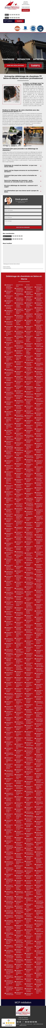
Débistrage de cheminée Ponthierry (9, 348)
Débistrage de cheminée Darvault (29, 877)
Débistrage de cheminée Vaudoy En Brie (9, 603)
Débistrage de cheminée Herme (29, 519)
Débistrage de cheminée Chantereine (9, 339)
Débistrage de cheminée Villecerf (9, 535)
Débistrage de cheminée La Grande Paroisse (29, 611)
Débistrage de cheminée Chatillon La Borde (39, 445)
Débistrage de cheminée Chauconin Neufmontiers (19, 667)
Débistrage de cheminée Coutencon (29, 966)
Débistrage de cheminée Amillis (39, 985)
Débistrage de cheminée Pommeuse (19, 486)
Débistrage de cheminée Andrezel (39, 963)
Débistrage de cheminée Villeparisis (9, 452)
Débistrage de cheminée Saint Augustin (19, 342)
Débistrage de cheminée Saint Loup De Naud (9, 956)
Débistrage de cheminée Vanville (9, 629)
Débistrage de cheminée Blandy (39, 813)
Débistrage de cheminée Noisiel (19, 655)
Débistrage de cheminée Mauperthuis (19, 956)
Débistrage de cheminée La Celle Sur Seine (39, 670)
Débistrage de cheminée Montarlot (19, 867)
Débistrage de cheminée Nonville (19, 639)
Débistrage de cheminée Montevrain (19, 821)
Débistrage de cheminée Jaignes (29, 485)
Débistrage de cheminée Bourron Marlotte (39, 750)
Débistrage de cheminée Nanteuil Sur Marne (19, 684)
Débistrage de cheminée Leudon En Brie (29, 412)
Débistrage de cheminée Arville (39, 947)
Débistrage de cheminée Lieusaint (29, 407)
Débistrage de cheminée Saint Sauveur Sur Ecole (9, 863)
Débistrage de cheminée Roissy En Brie (19, 392)
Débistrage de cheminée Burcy (39, 709)
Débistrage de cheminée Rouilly (19, 387)
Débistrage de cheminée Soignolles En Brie (9, 760)
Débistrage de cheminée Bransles (39, 735)
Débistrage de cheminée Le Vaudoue (9, 608)
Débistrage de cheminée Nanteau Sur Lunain (19, 701)
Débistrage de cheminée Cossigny (9, 297)
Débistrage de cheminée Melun (19, 922)
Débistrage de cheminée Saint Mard (9, 947)
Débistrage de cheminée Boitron (39, 770)
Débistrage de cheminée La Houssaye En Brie (29, 513)
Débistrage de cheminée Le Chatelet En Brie (39, 463)
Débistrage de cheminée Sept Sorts (9, 795)
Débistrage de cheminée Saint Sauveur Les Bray (9, 870)
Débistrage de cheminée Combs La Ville (39, 345)
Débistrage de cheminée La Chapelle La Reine (39, 530)
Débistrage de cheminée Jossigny (29, 475)
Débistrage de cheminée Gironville (29, 626)
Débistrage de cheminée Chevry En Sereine (39, 389)
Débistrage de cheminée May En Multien (19, 946)
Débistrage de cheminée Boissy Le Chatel (39, 775)
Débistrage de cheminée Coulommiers (39, 304)
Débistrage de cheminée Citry (39, 368)
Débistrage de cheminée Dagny (29, 905)
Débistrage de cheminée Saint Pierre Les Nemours (9, 887)
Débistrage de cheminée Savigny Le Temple (9, 809)
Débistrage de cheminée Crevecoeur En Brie (29, 943)
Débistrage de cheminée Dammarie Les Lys (29, 900)
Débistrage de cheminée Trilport (9, 664)
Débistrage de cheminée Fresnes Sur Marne (29, 684)
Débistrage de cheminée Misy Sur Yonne (19, 898)
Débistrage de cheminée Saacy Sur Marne (19, 357)
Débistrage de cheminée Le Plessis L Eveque (19, 510)
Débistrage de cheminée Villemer (9, 506)
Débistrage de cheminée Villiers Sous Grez (9, 426)
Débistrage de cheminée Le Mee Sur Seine (19, 941)
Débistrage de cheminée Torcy (9, 694)
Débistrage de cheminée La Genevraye (29, 655)
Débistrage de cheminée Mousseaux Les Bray (19, 746)
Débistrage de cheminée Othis (19, 589)
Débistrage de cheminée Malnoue (9, 318)
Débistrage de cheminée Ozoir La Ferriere (19, 593)
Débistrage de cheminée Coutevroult (29, 961)
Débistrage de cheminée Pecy (19, 552)
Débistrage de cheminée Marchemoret (29, 288)
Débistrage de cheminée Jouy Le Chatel (29, 470)
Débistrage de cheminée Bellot (39, 844)
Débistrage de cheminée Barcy (39, 872)
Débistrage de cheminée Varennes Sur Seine (9, 623)
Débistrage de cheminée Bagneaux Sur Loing (39, 912)
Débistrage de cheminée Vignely (9, 544)
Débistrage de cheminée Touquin (9, 690)
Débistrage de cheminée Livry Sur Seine (29, 388)
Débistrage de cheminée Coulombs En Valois (39, 310)
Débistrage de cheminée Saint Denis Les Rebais (19, 311)
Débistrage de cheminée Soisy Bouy (10, 754)
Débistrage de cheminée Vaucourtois (9, 613)
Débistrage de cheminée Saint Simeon (9, 858)
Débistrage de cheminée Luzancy (29, 333)
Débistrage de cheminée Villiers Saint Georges (9, 432)
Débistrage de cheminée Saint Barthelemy (19, 333)
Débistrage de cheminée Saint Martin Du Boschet (9, 922)
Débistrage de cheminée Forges (29, 695)
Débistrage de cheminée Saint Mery (9, 917)
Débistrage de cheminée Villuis (9, 408)
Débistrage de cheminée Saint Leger (9, 961)
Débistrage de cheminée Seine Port (9, 799)
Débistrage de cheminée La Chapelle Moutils (39, 499)
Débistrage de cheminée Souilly (9, 344)
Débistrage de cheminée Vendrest (9, 589)
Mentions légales (26, 1024)
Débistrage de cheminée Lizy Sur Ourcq (29, 378)
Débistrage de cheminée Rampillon (19, 425)
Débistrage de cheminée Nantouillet (19, 690)
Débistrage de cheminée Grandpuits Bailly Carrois (29, 605)
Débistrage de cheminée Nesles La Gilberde (19, 673)
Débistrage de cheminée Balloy (39, 897)
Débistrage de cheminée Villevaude (9, 443)
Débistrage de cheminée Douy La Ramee (29, 844)
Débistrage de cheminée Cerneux (39, 652)
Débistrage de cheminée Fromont (29, 674)
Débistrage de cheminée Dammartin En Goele (29, 893)
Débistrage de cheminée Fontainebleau (29, 739)
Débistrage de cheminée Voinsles (9, 389)
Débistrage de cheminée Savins (9, 804)
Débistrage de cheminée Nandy (19, 718)
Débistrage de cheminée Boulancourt (39, 756)
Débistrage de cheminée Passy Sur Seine (19, 562)
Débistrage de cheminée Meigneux (19, 932)
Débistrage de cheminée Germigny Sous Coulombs (29, 643)
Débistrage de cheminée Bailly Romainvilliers (40, 902)
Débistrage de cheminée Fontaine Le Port (29, 727)
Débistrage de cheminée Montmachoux (19, 787)
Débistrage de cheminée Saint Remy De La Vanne (9, 881)
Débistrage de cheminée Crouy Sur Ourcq (29, 920)
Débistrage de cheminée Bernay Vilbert (39, 834)
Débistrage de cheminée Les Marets (19, 989)
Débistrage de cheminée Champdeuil (39, 571)
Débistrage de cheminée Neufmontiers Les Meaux (9, 287)
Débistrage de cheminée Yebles (9, 353)
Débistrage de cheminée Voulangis (9, 379)
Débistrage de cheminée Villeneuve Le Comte (9, 494)
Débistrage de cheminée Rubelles (19, 373)
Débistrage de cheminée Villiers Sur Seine (9, 413)
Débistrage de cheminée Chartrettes (39, 484)
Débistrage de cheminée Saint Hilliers (9, 977)
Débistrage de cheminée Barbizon (39, 882)
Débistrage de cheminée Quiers (19, 430)
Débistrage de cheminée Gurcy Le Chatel (29, 548)
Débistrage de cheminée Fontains (29, 716)
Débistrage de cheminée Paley (19, 572)
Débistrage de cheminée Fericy (29, 773)
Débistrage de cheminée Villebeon (9, 530)
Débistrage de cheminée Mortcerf (19, 761)
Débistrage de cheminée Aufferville (39, 943)
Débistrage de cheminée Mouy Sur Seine (20, 723)
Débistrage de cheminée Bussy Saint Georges (39, 692)
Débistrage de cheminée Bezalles (39, 823)
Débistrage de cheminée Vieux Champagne (9, 555)
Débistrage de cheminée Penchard (19, 548)
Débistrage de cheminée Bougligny (39, 760)
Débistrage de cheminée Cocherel (39, 360)
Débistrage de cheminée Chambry (39, 596)
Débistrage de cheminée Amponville (39, 981)
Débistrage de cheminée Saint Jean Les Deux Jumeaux (9, 971)
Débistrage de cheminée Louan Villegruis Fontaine (29, 351)
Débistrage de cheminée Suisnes (9, 292)
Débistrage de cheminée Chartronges (39, 479)
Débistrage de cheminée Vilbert (9, 540)
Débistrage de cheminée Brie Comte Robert (39, 720)
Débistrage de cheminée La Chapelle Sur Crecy (39, 505)
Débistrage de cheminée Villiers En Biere (10, 438)
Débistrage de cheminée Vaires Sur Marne (9, 645)
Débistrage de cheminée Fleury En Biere (29, 744)
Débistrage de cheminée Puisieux (19, 439)
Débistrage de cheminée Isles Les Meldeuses (29, 504)
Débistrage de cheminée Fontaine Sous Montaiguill (29, 721)
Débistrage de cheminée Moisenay (19, 882)
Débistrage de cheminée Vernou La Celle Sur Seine (9, 567)
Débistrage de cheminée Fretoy (29, 679)
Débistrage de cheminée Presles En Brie (19, 449)
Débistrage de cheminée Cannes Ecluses (39, 675)
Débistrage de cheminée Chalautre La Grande (39, 619)
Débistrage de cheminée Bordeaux (9, 328)
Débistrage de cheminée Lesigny (29, 417)
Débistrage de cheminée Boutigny (39, 740)
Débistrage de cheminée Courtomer (29, 975)
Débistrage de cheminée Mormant (19, 766)
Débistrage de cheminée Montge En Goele (19, 816)
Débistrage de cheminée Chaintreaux (39, 625)
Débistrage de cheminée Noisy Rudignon (20, 651)
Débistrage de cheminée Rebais (19, 420)
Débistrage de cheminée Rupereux (19, 363)
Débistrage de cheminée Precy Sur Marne (19, 459)
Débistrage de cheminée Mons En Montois (20, 872)
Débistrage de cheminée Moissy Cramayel (19, 887)
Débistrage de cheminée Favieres (29, 783)
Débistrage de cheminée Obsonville (19, 628)
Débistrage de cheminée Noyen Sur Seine (19, 634)
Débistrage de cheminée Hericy (29, 529)
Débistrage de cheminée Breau (39, 725)
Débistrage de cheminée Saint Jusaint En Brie (9, 966)
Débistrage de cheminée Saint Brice (19, 328)
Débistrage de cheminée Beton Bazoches (39, 828)
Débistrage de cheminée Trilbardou (9, 659)
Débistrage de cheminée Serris (9, 790)
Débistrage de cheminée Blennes (39, 818)
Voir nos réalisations (15, 65)
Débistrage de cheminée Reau (19, 415)
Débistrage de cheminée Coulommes (39, 299)
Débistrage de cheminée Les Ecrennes (29, 840)
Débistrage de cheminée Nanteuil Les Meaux (19, 695)
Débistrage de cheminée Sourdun (9, 738)
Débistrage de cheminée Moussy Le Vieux (19, 733)
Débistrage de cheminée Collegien (39, 355)
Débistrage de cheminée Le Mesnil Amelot (19, 907)
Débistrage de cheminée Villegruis (9, 520)
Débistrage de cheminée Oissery (19, 619)
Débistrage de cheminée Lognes (29, 373)
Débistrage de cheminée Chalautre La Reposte (39, 606)
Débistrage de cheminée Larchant (29, 441)
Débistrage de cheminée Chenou (39, 405)
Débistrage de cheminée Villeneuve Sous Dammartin (9, 480)
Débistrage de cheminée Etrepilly (29, 804)
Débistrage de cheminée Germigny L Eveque (29, 649)
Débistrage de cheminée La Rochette (19, 397)
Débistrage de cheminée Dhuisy (29, 872)
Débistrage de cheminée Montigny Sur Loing (19, 792)
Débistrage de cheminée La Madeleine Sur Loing (29, 316)
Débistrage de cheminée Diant (29, 868)
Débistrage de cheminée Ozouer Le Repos (19, 584)
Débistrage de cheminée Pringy (19, 454)
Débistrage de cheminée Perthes (19, 543)
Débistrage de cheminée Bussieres (39, 698)
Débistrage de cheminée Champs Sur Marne (39, 560)
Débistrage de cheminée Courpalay (29, 990)
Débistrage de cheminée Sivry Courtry (9, 775)
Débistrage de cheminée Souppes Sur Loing (9, 744)
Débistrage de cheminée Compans (39, 350)
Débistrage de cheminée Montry (19, 771)
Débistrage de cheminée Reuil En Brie (19, 402)
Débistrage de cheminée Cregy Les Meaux (29, 949)
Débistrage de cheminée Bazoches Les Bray (39, 866)
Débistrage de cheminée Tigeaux (9, 703)
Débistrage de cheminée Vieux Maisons (9, 549)
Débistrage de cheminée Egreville (29, 825)
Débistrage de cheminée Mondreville (19, 877)
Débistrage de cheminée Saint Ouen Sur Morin (10, 898)
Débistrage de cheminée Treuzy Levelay (9, 669)
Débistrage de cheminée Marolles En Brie (19, 972)
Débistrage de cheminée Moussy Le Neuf (19, 740)
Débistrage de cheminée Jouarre (29, 466)
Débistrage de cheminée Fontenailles (29, 711)
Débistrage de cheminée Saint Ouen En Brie (9, 902)
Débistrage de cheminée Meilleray (19, 927)
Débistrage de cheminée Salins (9, 842)
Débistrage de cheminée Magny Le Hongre (29, 322)
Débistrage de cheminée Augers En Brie (39, 930)
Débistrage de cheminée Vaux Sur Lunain (9, 594)
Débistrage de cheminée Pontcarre (19, 470)
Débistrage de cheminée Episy (30, 816)
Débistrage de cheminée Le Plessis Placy (19, 505)
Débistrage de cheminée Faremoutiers (29, 788)
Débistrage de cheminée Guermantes (29, 554)
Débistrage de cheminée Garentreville (29, 664)
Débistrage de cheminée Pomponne (19, 481)
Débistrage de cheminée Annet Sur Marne (39, 969)
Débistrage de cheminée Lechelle (29, 432)
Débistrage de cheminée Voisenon (9, 384)
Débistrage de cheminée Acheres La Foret (39, 991)
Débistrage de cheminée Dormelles (29, 858)
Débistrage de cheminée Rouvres (19, 382)
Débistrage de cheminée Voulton (9, 374)
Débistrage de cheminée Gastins (29, 660)
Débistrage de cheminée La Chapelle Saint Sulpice (39, 518)
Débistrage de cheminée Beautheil (39, 848)
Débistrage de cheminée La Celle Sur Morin (39, 665)
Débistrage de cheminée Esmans (29, 808)
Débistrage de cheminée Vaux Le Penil (9, 598)
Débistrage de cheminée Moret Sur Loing (19, 776)
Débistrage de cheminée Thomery (9, 719)
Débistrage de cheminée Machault (29, 328)
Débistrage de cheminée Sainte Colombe (19, 322)
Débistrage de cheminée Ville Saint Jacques (9, 448)
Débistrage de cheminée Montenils (19, 839)
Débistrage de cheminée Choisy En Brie (39, 378)
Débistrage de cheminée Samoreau (9, 826)
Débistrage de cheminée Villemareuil (9, 510)
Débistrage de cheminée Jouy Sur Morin (29, 461)
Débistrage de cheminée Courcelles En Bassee (39, 289)
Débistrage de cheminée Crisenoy (29, 937)
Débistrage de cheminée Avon (39, 921)
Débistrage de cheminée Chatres (39, 440)
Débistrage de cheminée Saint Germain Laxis (19, 290)
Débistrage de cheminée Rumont (19, 368)
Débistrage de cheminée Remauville (19, 407)
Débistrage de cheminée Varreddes (9, 618)
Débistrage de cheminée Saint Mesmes (9, 907)
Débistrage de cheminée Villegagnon (9, 525)
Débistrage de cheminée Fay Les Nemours (29, 778)
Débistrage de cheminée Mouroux (19, 756)
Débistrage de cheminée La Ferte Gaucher (29, 759)
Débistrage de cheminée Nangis (19, 713)
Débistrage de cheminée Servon (9, 780)
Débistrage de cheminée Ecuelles (29, 830)
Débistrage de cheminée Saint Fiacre (19, 294)
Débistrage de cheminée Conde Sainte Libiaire (39, 333)
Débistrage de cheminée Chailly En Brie (39, 629)
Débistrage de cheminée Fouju (29, 690)
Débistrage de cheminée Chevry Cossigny (39, 383)
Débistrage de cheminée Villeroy (9, 457)
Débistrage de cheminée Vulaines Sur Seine (9, 359)
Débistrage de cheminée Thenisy (9, 729)
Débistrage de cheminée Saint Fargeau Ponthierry (19, 305)
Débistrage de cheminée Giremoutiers (29, 631)
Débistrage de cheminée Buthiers (39, 681)
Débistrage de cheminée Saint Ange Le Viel (19, 347)
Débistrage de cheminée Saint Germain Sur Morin (9, 983)
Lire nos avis (8, 1025)
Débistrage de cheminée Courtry (29, 971)
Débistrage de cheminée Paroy (19, 556)
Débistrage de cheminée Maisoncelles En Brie (29, 305)
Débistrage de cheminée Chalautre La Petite (39, 613)
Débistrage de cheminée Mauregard (19, 951)
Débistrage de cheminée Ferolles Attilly (29, 768)
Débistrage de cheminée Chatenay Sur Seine (39, 456)
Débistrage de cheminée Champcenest (39, 576)
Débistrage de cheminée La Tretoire (9, 674)
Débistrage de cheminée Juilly (29, 456)
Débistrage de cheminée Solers (9, 749)
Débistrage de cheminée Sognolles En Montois (9, 766)
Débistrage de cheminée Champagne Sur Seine (39, 586)
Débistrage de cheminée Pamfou (19, 567)
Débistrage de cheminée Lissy (29, 397)
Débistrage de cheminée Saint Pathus (9, 893)
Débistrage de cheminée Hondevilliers (29, 524)
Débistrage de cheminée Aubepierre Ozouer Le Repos (39, 936)
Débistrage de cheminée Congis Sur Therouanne (39, 327)
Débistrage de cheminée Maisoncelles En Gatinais (29, 298)
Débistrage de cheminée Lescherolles (29, 427)
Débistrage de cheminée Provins (19, 444)
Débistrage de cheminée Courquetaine (29, 985)
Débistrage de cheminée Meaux (19, 936)
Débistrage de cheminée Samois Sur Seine (9, 832)
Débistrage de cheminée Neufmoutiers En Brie (19, 661)
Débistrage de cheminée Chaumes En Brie (39, 424)
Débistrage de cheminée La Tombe (9, 698)
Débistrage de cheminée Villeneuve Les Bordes (9, 487)
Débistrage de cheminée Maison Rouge (29, 293)
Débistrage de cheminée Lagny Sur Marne (29, 447)
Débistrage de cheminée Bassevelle (39, 877)
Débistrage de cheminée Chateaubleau (39, 474)
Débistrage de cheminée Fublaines (29, 669)
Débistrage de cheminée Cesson (39, 647)
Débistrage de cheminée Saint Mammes (9, 952)
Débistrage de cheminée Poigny (19, 500)
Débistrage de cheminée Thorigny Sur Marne (9, 713)
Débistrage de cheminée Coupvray (39, 294)
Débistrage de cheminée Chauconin (39, 435)
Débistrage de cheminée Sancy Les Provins (9, 816)
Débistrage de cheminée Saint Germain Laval (19, 299)
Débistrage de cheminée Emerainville (29, 820)
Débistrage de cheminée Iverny (29, 495)
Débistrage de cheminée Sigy (9, 771)
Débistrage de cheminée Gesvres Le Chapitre (29, 636)
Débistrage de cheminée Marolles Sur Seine (19, 966)
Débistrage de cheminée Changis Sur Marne (39, 548)
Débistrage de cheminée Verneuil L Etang (9, 561)
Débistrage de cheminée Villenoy (9, 462)
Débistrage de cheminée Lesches (29, 422)
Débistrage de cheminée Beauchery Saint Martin (39, 860)
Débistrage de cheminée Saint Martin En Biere (9, 912)
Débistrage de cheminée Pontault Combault (19, 475)
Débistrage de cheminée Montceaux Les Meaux (19, 861)
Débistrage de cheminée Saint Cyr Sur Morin (19, 317)
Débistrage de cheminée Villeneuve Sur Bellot (9, 467)
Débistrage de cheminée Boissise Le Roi (39, 781)
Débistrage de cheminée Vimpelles (9, 403)
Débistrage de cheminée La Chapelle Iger (39, 536)
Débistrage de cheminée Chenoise (39, 414)
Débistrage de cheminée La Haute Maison (29, 533)
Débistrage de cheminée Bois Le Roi (39, 803)
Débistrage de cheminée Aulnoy (39, 925)
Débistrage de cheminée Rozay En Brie (19, 378)
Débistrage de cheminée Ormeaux (19, 609)
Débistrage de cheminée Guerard (29, 564)
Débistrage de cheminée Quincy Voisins (19, 434)
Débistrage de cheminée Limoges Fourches (29, 401)
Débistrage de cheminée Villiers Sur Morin (9, 420)
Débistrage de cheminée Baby (39, 917)
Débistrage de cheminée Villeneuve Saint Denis (9, 474)
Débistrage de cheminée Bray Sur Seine (39, 730)
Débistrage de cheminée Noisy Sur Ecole (19, 645)
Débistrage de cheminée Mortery (19, 752)
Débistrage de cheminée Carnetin (39, 660)
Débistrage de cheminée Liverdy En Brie (29, 393)
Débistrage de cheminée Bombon (39, 765)
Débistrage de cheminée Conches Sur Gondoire (39, 339)
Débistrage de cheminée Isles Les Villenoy (29, 500)
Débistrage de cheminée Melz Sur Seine (19, 917)
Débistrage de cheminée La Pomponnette (9, 323)
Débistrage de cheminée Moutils (19, 728)
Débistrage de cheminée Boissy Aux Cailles (39, 786)
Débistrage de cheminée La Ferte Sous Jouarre (29, 753)
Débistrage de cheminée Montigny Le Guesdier (19, 805)
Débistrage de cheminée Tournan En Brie (9, 684)
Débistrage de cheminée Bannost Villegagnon (39, 892)
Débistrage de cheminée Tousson (9, 679)
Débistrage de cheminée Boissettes (39, 798)
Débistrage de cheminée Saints (9, 875)
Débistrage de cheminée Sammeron (9, 837)
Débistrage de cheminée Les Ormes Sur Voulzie (19, 603)
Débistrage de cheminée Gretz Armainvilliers (30, 583)
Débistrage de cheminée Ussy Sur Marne (9, 640)
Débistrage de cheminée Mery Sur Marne (19, 912)
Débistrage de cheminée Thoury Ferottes (10, 708)
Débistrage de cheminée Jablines (29, 490)
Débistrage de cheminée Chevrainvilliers (39, 400)
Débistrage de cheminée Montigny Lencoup (19, 798)
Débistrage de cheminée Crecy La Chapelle (29, 955)
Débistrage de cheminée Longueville (29, 364)
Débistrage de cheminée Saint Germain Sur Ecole (9, 989)
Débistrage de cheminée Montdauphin (19, 844)
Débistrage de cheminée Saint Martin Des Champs (9, 928)
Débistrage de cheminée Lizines (29, 383)
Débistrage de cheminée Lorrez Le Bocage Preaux (29, 358)
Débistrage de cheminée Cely (39, 656)
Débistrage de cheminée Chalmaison (39, 591)
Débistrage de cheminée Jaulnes (29, 480)
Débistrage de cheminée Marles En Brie (19, 978)
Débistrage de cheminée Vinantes (9, 398)
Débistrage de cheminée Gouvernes (29, 617)
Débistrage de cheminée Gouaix (29, 621)
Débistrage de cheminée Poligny (19, 491)
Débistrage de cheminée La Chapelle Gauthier (39, 541)
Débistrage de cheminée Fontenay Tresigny (29, 700)
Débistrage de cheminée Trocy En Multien (10, 654)
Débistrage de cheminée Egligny (29, 835)
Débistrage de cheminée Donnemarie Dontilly (29, 863)
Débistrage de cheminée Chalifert (39, 601)
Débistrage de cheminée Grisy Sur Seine (29, 569)
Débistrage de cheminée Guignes (29, 543)
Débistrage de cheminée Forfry (29, 706)
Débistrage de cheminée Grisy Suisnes (29, 574)
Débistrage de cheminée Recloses (19, 412)
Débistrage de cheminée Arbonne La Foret (39, 975)
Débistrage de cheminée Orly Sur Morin (19, 614)
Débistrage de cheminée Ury (9, 650)
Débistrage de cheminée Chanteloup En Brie (39, 554)
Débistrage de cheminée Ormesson (19, 598)
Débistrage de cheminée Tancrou (9, 733)
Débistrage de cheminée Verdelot (9, 578)
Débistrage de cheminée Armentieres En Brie (39, 953)
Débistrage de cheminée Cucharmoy (29, 915)
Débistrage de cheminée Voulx (10, 370)
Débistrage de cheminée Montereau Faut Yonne (20, 833)
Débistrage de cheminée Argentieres (39, 958)
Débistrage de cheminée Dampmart (29, 882)
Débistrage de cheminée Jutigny (29, 452)
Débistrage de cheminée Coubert (39, 321)
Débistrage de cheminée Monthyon (19, 810)
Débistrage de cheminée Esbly (30, 812)
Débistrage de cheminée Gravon (29, 599)
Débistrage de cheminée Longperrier (29, 369)
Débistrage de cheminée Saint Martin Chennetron (9, 935)
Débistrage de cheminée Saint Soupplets (9, 853)
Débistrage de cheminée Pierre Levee (19, 533)
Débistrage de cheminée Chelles (39, 419)
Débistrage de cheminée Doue (30, 853)
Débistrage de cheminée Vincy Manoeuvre (10, 393)
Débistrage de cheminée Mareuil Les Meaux (19, 983)
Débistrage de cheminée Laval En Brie (30, 436)
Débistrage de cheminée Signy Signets (9, 785)
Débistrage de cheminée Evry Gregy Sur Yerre (29, 793)
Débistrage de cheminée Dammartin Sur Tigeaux (29, 887)
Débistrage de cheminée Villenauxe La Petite (9, 500)
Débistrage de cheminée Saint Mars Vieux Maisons (9, 941)
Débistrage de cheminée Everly (29, 799)
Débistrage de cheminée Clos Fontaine (39, 364)
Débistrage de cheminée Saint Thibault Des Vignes (9, 848)
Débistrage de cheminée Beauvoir (39, 839)
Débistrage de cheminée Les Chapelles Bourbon (39, 512)
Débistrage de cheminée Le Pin (19, 529)
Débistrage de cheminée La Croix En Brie (29, 926)
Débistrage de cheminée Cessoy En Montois (39, 641)
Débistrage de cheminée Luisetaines (29, 345)
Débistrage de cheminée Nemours (19, 679)
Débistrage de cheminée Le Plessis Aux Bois (19, 523)
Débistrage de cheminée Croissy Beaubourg (29, 932)
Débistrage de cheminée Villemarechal (9, 515)
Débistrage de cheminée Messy (19, 902)
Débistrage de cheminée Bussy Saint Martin (39, 686)
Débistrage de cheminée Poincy (19, 495)
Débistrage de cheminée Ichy (29, 508)
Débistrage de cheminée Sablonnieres (19, 352)
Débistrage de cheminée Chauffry (39, 430)
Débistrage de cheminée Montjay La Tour (9, 333)
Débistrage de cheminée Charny (39, 489)
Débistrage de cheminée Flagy (30, 748)
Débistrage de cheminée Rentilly (9, 302)
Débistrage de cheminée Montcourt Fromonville (19, 855)
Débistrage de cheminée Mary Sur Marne (19, 961)
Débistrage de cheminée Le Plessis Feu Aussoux (19, 517)
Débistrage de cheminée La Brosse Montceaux (39, 714)
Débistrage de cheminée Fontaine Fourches (29, 733)
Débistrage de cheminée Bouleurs (39, 744)
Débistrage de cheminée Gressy (29, 588)
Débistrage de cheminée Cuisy (29, 910)
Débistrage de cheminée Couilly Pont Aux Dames (39, 316)
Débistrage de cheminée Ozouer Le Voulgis (19, 578)
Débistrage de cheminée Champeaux (39, 566)
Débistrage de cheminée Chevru (39, 395)
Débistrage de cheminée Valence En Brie (9, 634)
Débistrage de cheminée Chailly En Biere (39, 635)
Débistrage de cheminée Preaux (19, 465)
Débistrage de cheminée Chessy (39, 409)
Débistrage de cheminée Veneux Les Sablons (9, 583)
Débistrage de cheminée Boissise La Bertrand (39, 793)
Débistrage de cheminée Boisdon (39, 808)
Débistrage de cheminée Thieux (9, 724)
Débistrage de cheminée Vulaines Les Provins (9, 365)
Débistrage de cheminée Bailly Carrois (40, 907)
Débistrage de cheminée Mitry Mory (19, 893)
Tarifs (19, 21)
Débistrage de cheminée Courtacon (29, 980)
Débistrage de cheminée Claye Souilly (39, 373)
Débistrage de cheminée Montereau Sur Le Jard (19, 827)
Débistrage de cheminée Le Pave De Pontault (9, 312)
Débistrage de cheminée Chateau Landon (39, 469)
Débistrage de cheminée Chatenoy (39, 451)
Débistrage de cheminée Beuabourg (9, 307)
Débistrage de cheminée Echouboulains (29, 849)
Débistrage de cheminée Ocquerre (19, 624)
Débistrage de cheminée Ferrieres (29, 763)
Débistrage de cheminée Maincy (29, 310)
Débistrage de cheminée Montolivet (19, 782)
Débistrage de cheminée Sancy (9, 821)
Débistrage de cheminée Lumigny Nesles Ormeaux (29, 339)
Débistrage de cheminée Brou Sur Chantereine (39, 703)
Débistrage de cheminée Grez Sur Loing (29, 579)
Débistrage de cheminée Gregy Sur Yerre (29, 594)
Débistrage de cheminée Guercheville (29, 559)
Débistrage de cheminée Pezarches (19, 538)
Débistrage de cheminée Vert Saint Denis (9, 573)
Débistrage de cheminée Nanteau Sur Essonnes (19, 708)
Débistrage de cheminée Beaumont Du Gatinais (39, 854)
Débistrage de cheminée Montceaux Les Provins (19, 849)
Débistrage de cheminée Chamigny (39, 580)
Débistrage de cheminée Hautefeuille (29, 538)
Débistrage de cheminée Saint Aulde (19, 337)
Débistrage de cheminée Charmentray (39, 494)
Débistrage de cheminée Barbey (39, 886)
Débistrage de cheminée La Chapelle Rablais (39, 524)
